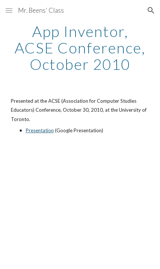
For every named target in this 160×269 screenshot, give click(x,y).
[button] (9, 10)
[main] (80, 47)
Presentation (40, 130)
